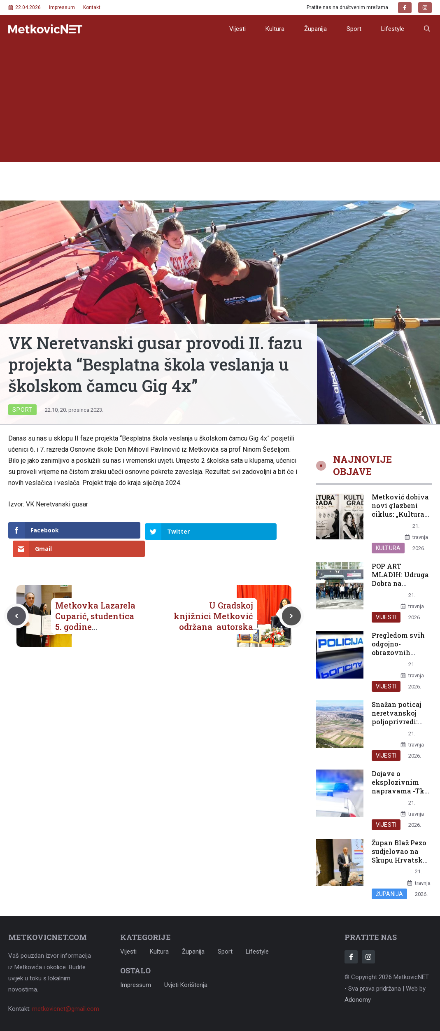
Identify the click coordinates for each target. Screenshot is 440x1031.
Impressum (62, 7)
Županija (315, 29)
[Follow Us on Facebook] (351, 956)
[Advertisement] (220, 104)
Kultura (274, 29)
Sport (354, 29)
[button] (427, 29)
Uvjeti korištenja (185, 985)
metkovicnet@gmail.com (65, 1008)
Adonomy (358, 999)
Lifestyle (392, 29)
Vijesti (237, 29)
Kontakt (91, 7)
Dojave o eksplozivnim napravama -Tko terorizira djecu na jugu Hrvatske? (400, 795)
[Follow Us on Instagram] (368, 956)
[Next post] (291, 597)
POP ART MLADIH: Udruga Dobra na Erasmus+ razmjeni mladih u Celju (400, 587)
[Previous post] (16, 597)
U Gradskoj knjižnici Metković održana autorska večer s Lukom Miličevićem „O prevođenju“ (213, 613)
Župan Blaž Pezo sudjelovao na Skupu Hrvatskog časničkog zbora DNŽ (401, 859)
